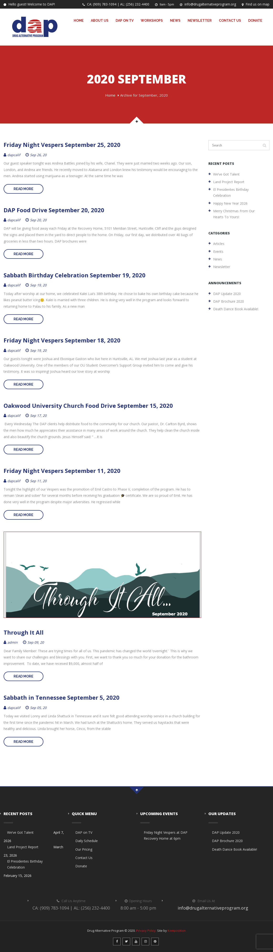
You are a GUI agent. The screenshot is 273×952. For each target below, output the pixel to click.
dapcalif (12, 155)
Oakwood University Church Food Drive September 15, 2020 (88, 405)
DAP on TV (125, 20)
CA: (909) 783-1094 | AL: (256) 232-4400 (115, 4)
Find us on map (255, 4)
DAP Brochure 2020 (228, 301)
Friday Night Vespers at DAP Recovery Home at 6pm (165, 835)
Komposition (177, 930)
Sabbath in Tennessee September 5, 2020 (61, 697)
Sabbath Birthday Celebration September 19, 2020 (74, 275)
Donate (255, 20)
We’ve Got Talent (226, 174)
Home (79, 20)
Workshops (152, 20)
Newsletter (200, 20)
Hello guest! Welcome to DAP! (29, 4)
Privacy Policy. (146, 930)
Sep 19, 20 (36, 285)
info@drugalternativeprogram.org (208, 4)
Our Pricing (83, 849)
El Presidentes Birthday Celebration (231, 192)
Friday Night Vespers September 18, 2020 (62, 340)
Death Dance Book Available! (235, 309)
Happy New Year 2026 (230, 203)
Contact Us (230, 20)
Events (218, 251)
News (175, 20)
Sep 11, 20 (36, 481)
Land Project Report (228, 182)
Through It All (24, 632)
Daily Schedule (86, 840)
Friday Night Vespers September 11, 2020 (62, 471)
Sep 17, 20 (36, 415)
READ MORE (23, 189)
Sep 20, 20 (36, 220)
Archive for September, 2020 (144, 95)
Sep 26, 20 (36, 155)
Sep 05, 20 (36, 707)
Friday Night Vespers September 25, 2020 (62, 145)
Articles (218, 243)
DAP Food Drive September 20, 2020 (54, 210)
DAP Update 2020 (227, 293)
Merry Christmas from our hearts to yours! (234, 214)
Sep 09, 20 (33, 642)
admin (11, 642)
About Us (99, 20)
